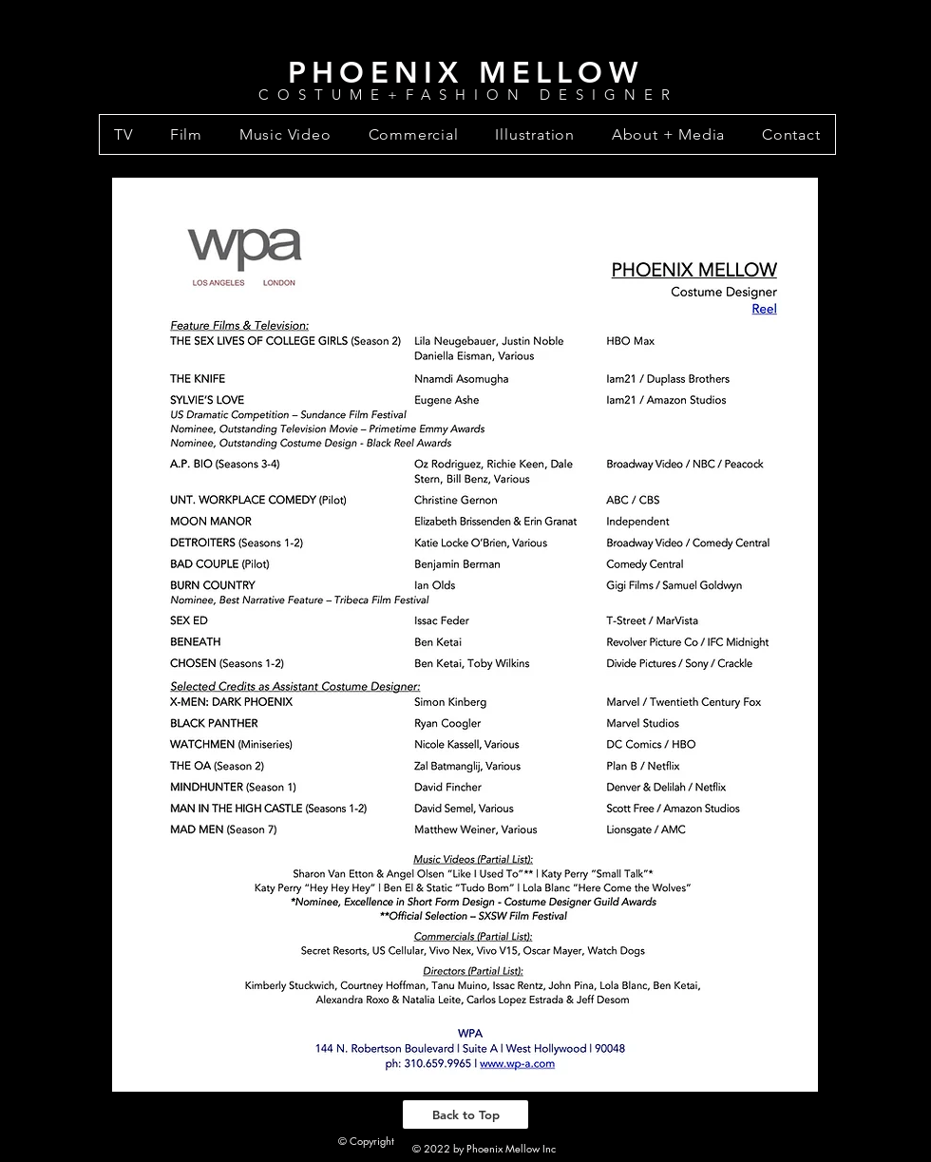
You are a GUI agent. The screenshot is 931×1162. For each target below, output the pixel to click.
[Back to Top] (465, 1114)
